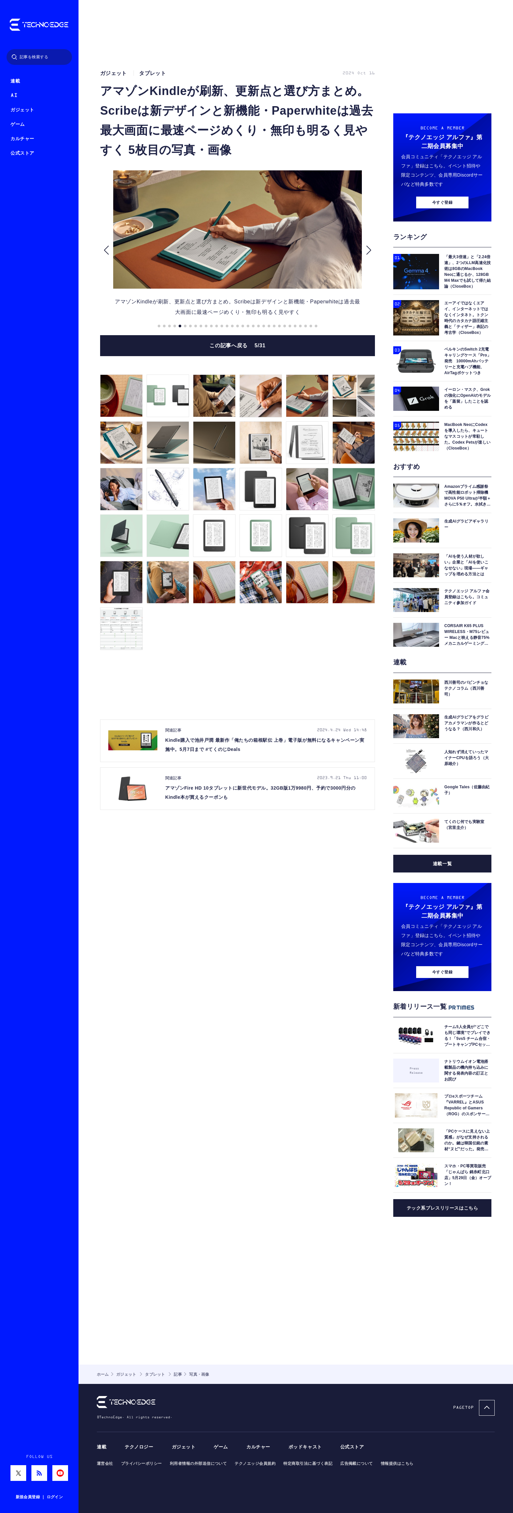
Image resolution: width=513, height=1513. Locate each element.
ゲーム (17, 124)
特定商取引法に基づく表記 (307, 1463)
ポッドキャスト (305, 1447)
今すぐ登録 (442, 202)
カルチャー (22, 138)
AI (13, 95)
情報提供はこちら (397, 1463)
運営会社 (105, 1463)
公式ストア (22, 153)
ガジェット (22, 109)
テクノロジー (139, 1447)
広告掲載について (356, 1463)
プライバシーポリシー (141, 1463)
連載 (15, 81)
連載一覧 (442, 863)
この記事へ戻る (237, 345)
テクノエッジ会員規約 (255, 1463)
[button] (106, 250)
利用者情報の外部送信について (198, 1463)
